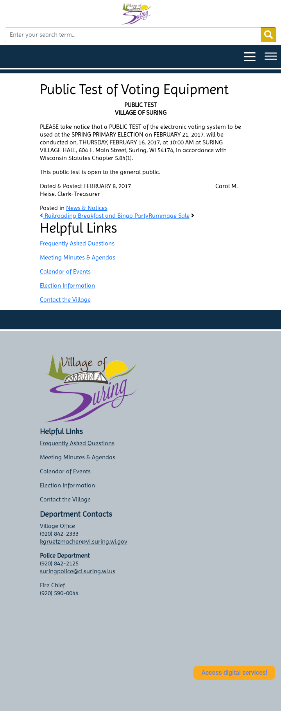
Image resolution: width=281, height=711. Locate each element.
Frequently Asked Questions (77, 243)
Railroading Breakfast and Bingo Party (94, 215)
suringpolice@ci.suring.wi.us (77, 571)
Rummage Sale (169, 215)
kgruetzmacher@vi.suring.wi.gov (83, 541)
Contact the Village (65, 299)
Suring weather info (91, 688)
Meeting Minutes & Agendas (77, 257)
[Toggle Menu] (271, 56)
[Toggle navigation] (250, 56)
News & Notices (86, 208)
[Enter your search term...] (133, 34)
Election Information (67, 285)
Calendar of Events (65, 271)
